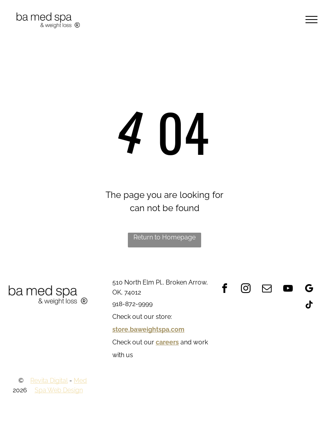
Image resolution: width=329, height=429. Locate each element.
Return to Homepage (164, 237)
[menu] (311, 19)
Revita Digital (49, 380)
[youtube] (288, 289)
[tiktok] (309, 306)
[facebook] (224, 289)
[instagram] (246, 289)
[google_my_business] (309, 289)
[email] (267, 289)
